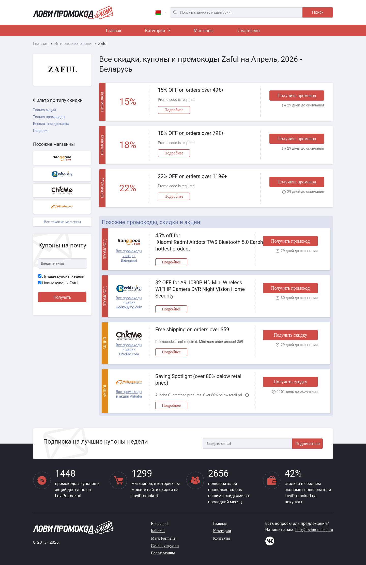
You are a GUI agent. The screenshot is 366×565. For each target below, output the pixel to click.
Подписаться (307, 444)
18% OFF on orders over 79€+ (191, 133)
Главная (113, 30)
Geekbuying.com (165, 545)
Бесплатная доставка (51, 124)
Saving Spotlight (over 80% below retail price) (198, 379)
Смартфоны (248, 30)
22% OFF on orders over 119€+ (192, 176)
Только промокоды (49, 117)
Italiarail (158, 531)
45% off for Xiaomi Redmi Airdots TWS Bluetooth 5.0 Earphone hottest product (202, 242)
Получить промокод (296, 95)
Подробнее (173, 110)
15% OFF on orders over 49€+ (191, 90)
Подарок (40, 131)
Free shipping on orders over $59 (192, 329)
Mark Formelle (163, 538)
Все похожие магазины (62, 222)
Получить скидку (290, 335)
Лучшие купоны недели (61, 276)
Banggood (159, 523)
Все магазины (163, 553)
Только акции (44, 110)
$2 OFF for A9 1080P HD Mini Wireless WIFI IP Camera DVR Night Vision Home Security (200, 289)
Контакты (221, 538)
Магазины (204, 30)
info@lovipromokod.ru (314, 529)
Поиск (317, 12)
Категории (157, 31)
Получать (62, 297)
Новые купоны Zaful (58, 283)
